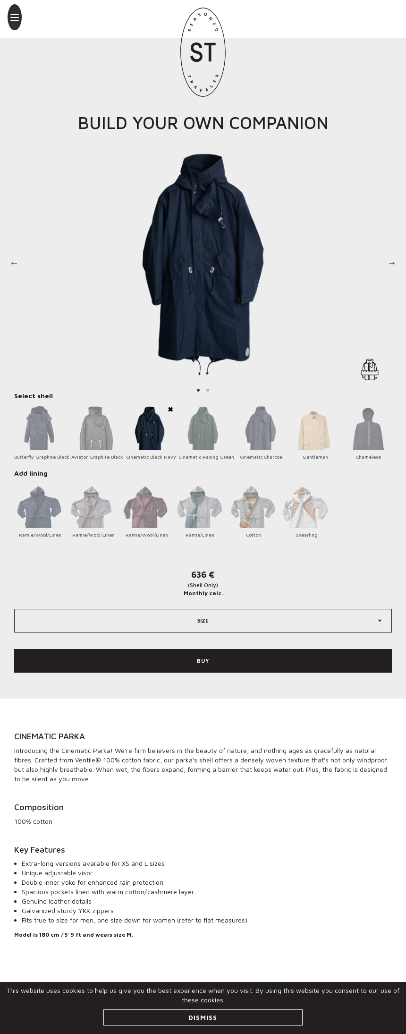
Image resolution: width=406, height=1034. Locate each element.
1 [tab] (198, 389)
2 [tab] (207, 389)
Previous (14, 264)
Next (392, 264)
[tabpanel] (203, 264)
